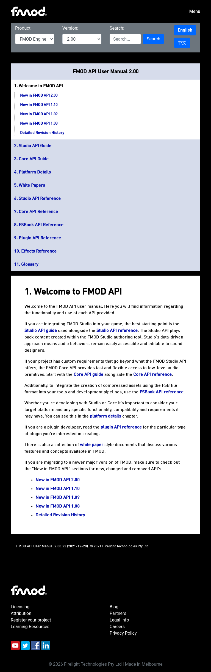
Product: (23, 28)
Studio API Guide (35, 146)
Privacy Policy (123, 633)
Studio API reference (117, 331)
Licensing (20, 606)
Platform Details (35, 172)
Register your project (31, 620)
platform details (105, 416)
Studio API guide (40, 331)
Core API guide (88, 375)
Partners (118, 613)
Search (153, 38)
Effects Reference (39, 251)
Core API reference (152, 375)
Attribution (21, 613)
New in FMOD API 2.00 (38, 95)
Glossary (29, 264)
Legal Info (119, 620)
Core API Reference (38, 212)
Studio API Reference (40, 199)
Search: (117, 28)
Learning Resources (30, 626)
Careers (117, 626)
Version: (70, 28)
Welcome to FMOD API (41, 86)
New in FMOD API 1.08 (38, 123)
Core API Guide (34, 159)
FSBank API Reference (41, 225)
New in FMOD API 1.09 (38, 114)
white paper (91, 445)
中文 (182, 42)
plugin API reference (121, 427)
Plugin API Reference (40, 238)
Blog (114, 606)
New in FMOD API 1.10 (38, 105)
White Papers (32, 185)
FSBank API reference (162, 392)
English (185, 30)
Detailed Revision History (42, 133)
